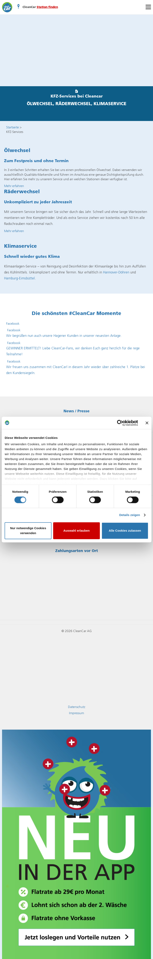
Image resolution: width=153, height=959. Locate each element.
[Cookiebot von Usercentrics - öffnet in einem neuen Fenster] (120, 423)
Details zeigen (129, 515)
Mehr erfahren (14, 186)
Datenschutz (76, 707)
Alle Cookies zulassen (125, 530)
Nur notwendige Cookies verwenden (28, 530)
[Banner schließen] (146, 422)
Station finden (47, 7)
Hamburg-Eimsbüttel (19, 278)
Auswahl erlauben (76, 530)
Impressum (76, 713)
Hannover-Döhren (116, 272)
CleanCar (7, 7)
